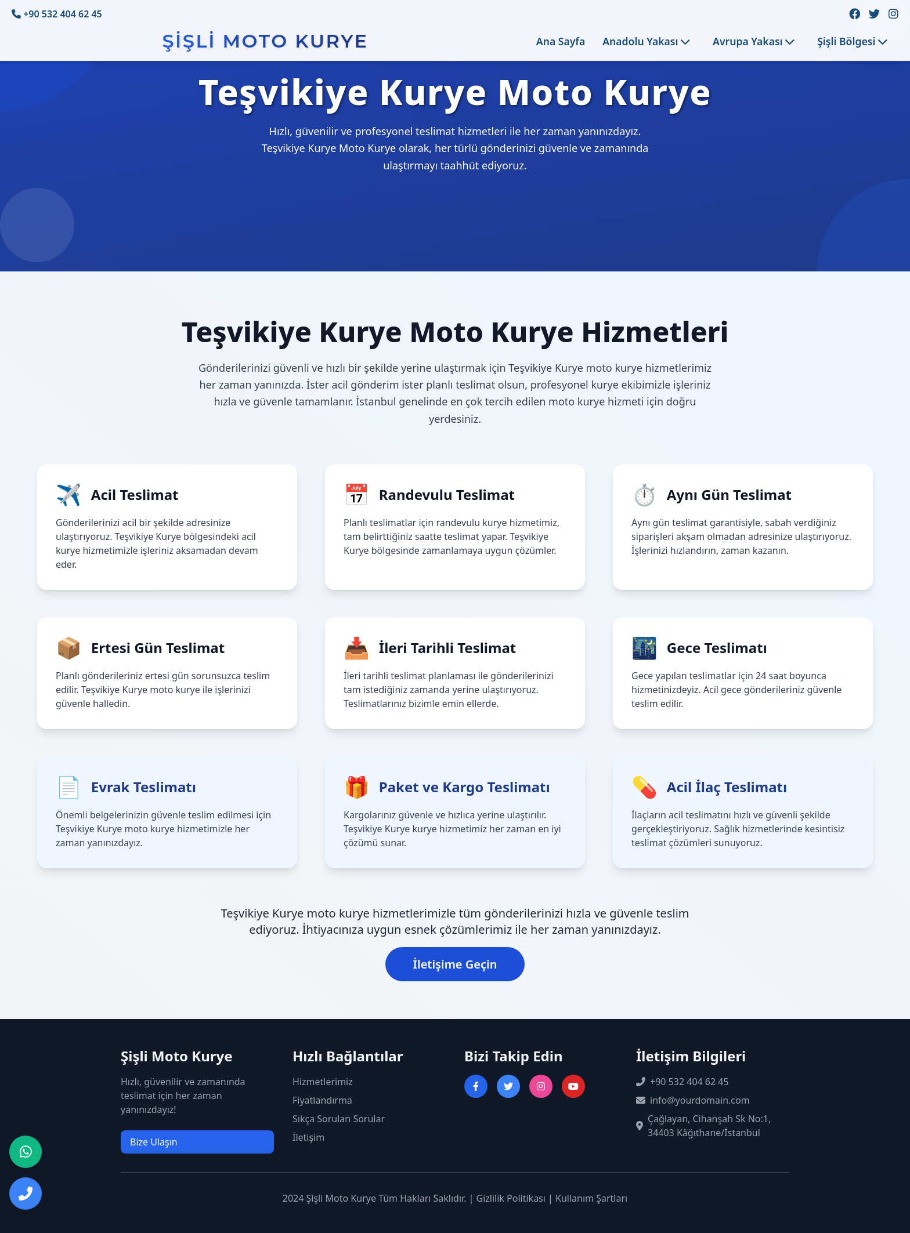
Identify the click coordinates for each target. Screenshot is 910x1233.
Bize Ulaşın (154, 1142)
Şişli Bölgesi (852, 41)
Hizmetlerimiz (322, 1081)
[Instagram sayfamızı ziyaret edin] (893, 14)
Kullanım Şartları (591, 1198)
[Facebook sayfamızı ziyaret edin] (854, 14)
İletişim (308, 1137)
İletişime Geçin (455, 964)
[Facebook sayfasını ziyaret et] (476, 1086)
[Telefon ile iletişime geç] (25, 1193)
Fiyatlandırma (322, 1100)
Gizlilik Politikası (511, 1198)
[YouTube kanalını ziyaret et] (573, 1086)
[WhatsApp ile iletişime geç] (25, 1152)
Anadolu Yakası (645, 41)
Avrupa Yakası (753, 41)
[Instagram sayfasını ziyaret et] (540, 1086)
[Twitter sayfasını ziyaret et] (508, 1086)
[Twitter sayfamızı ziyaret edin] (874, 14)
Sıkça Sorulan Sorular (338, 1118)
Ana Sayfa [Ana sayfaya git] (560, 41)
